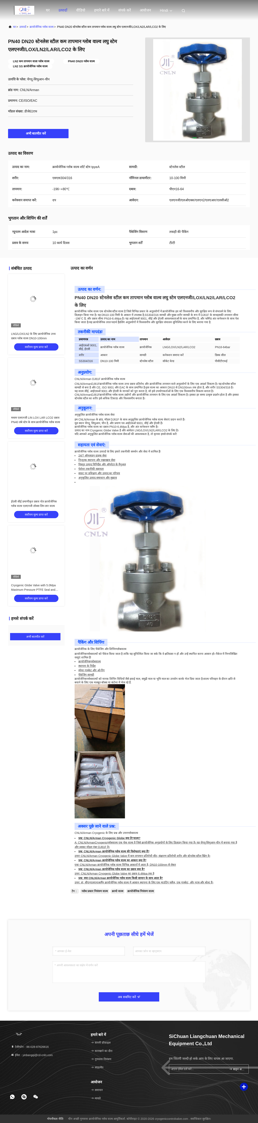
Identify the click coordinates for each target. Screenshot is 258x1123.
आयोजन (145, 10)
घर (48, 10)
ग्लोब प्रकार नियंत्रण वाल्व (95, 891)
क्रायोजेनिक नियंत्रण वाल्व (140, 891)
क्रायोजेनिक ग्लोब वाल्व (42, 26)
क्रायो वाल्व (117, 891)
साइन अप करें (237, 1069)
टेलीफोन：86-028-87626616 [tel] (30, 1046)
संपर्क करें (124, 10)
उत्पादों (62, 10)
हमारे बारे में (101, 10)
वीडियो (80, 10)
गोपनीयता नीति (55, 1118)
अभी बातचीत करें (38, 133)
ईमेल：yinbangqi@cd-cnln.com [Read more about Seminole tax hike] (32, 1055)
